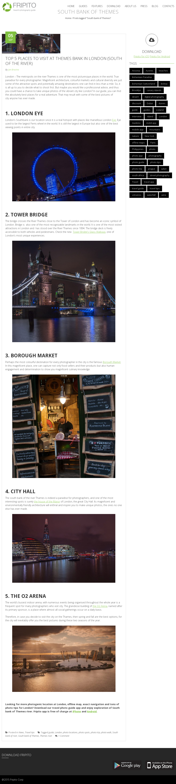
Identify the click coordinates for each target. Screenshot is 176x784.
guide (51, 732)
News (21, 732)
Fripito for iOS (141, 56)
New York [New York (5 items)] (149, 136)
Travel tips (30, 732)
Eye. (114, 120)
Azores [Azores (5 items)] (149, 70)
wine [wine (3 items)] (163, 194)
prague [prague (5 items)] (151, 168)
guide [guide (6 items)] (135, 109)
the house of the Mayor (47, 501)
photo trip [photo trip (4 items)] (137, 168)
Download (113, 6)
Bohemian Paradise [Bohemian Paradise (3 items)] (142, 77)
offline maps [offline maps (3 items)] (138, 142)
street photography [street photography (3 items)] (159, 175)
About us (130, 6)
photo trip (95, 732)
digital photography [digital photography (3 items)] (154, 96)
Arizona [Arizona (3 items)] (136, 70)
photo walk (106, 732)
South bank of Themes (28, 735)
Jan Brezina (13, 69)
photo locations (70, 732)
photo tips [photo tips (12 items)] (155, 162)
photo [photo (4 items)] (152, 149)
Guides (83, 6)
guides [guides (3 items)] (147, 109)
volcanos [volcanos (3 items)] (136, 194)
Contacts (168, 6)
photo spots (84, 732)
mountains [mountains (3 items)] (154, 129)
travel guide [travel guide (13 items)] (138, 188)
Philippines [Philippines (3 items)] (137, 149)
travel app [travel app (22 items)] (149, 181)
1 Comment (62, 735)
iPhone (77, 711)
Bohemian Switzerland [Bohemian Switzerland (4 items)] (143, 83)
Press (144, 6)
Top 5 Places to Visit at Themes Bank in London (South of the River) (63, 60)
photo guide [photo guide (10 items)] (138, 162)
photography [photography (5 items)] (155, 155)
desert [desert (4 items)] (135, 96)
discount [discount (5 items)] (136, 103)
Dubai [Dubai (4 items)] (150, 103)
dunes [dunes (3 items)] (162, 103)
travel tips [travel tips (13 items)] (155, 188)
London (58, 732)
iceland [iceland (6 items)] (160, 109)
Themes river (46, 735)
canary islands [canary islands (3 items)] (154, 90)
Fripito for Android (160, 56)
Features (97, 6)
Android (92, 711)
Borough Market (112, 362)
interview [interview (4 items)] (136, 116)
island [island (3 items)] (150, 116)
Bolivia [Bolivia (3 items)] (164, 83)
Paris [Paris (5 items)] (152, 142)
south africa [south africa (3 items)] (138, 175)
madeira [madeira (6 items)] (136, 122)
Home (71, 6)
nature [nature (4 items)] (135, 136)
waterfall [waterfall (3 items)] (151, 194)
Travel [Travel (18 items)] (135, 181)
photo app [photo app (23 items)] (137, 155)
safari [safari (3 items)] (164, 168)
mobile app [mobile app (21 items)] (138, 129)
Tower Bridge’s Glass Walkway (89, 231)
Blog (155, 6)
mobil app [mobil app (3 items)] (151, 122)
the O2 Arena (100, 606)
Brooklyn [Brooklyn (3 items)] (136, 90)
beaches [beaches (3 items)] (163, 70)
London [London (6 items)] (163, 116)
